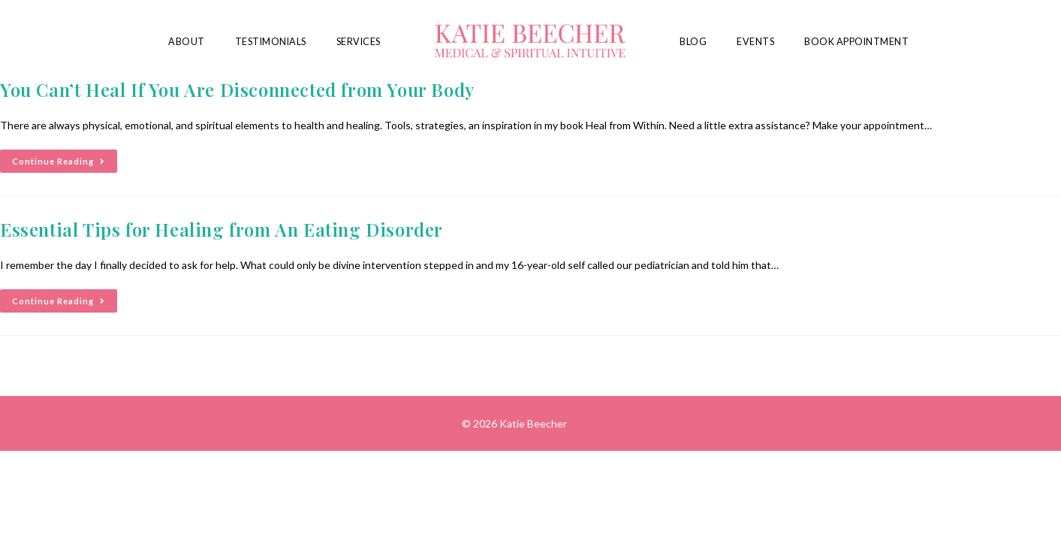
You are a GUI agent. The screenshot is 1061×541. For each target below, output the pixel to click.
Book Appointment (856, 41)
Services (358, 41)
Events (755, 41)
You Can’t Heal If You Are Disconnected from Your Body (237, 89)
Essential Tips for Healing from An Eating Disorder (221, 229)
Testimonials (270, 41)
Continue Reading (64, 158)
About (186, 41)
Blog (693, 41)
